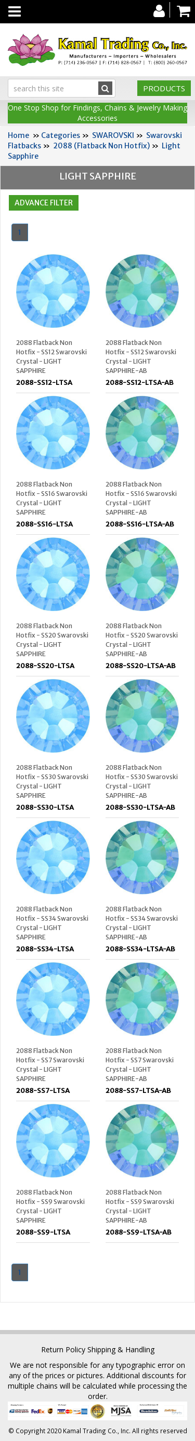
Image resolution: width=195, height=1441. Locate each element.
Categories (60, 135)
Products (164, 88)
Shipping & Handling (120, 1349)
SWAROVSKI (113, 135)
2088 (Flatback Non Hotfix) (101, 145)
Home (18, 135)
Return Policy (63, 1349)
